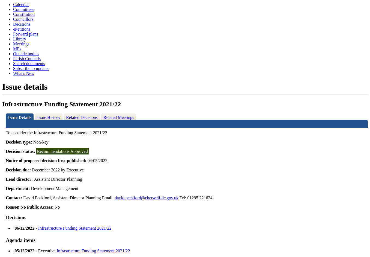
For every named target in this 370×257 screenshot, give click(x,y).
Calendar (21, 4)
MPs (17, 48)
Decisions (21, 24)
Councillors (23, 19)
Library (19, 39)
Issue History (48, 117)
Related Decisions (82, 117)
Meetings (21, 44)
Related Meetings (118, 117)
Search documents (29, 63)
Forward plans (25, 34)
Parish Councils (27, 58)
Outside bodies (26, 53)
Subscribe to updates (31, 68)
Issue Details (19, 117)
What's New (23, 73)
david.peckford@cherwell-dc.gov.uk (146, 197)
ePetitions (21, 29)
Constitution (24, 14)
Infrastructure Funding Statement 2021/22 (75, 228)
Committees (23, 9)
